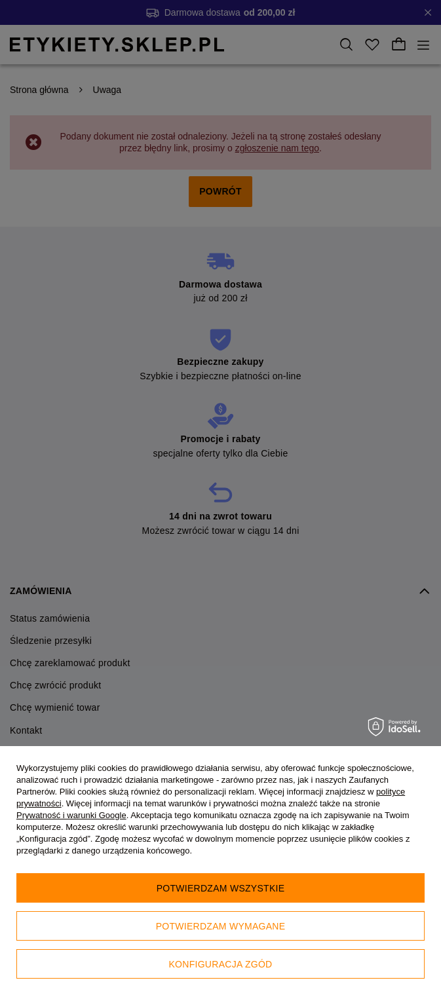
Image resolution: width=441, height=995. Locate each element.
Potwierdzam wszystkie (221, 888)
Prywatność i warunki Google (71, 815)
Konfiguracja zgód (221, 964)
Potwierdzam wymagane (221, 926)
